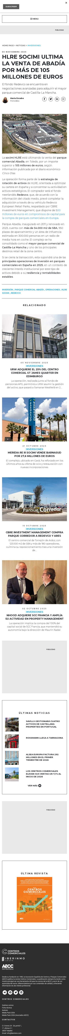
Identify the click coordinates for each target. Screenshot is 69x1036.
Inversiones (34, 45)
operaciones (52, 289)
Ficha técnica (7, 1008)
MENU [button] (34, 19)
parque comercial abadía (29, 289)
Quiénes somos (7, 1005)
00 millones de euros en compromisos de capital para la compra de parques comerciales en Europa (33, 214)
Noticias (20, 45)
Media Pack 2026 (8, 1013)
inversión (7, 289)
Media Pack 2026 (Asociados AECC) (15, 1015)
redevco (16, 293)
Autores (5, 1010)
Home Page (8, 45)
